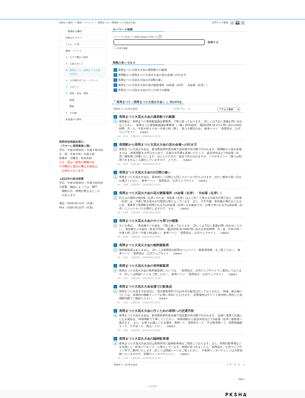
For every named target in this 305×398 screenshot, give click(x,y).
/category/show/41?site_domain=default (66, 100)
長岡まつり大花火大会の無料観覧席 (144, 245)
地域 (71, 100)
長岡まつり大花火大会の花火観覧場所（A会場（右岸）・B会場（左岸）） (163, 85)
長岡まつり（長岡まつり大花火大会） (85, 72)
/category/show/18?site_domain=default (63, 50)
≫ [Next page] (244, 364)
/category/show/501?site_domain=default (66, 106)
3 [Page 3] (235, 364)
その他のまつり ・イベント (84, 80)
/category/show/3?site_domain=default (63, 37)
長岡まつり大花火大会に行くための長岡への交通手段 (156, 310)
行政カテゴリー (74, 37)
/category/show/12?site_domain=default (63, 44)
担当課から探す (74, 119)
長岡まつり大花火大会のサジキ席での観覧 (144, 90)
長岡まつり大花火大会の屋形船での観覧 (142, 69)
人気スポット (77, 63)
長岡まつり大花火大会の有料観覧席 (144, 265)
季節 (71, 106)
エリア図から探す (79, 57)
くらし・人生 (73, 44)
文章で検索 (122, 48)
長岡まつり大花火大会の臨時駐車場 (144, 338)
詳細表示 (144, 132)
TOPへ (241, 379)
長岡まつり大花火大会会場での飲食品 (145, 286)
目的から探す (66, 22)
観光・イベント (85, 22)
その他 (73, 113)
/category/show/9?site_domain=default (63, 119)
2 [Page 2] (230, 364)
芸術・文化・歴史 (79, 93)
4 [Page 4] (239, 364)
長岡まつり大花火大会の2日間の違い (140, 79)
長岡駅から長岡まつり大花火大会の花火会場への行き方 (152, 74)
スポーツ (74, 87)
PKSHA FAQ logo (236, 394)
